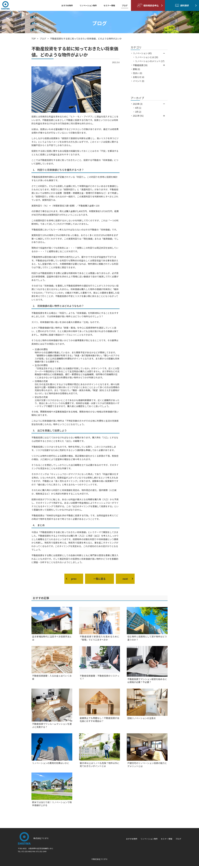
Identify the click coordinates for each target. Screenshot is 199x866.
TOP (33, 38)
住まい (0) (137, 73)
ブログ (43, 38)
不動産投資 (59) (140, 65)
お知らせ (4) (138, 77)
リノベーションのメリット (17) (149, 61)
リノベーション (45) (142, 53)
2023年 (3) (137, 103)
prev (74, 578)
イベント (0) (138, 81)
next (125, 578)
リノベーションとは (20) (146, 57)
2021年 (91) (138, 115)
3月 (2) (138, 111)
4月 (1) (138, 107)
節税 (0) (136, 69)
